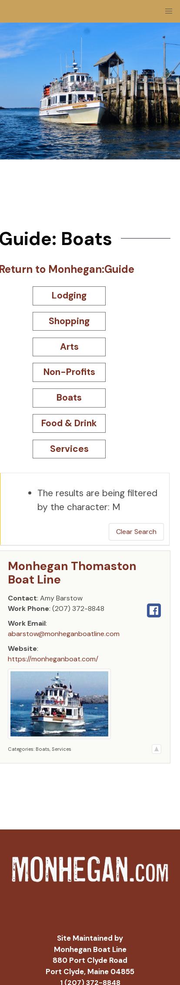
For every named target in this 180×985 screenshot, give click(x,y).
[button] (168, 11)
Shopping (69, 321)
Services (69, 449)
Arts (69, 347)
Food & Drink (69, 423)
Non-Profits (69, 372)
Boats (69, 397)
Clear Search (136, 531)
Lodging (69, 295)
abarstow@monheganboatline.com (64, 633)
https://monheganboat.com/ (53, 658)
